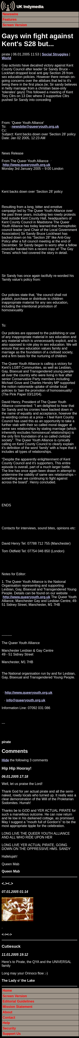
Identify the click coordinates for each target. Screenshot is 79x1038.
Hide (5, 760)
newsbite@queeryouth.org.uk (35, 126)
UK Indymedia (29, 6)
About (7, 1012)
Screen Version (15, 25)
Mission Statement (17, 1006)
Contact (9, 1017)
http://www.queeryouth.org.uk (26, 165)
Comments (15, 751)
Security (9, 1028)
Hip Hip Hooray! (16, 768)
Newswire (10, 14)
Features (10, 19)
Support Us (12, 1033)
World (6, 58)
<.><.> (7, 883)
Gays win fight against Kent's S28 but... (37, 40)
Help (6, 1023)
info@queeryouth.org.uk (25, 700)
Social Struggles (55, 54)
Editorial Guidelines (18, 1001)
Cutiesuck (11, 946)
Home (7, 990)
